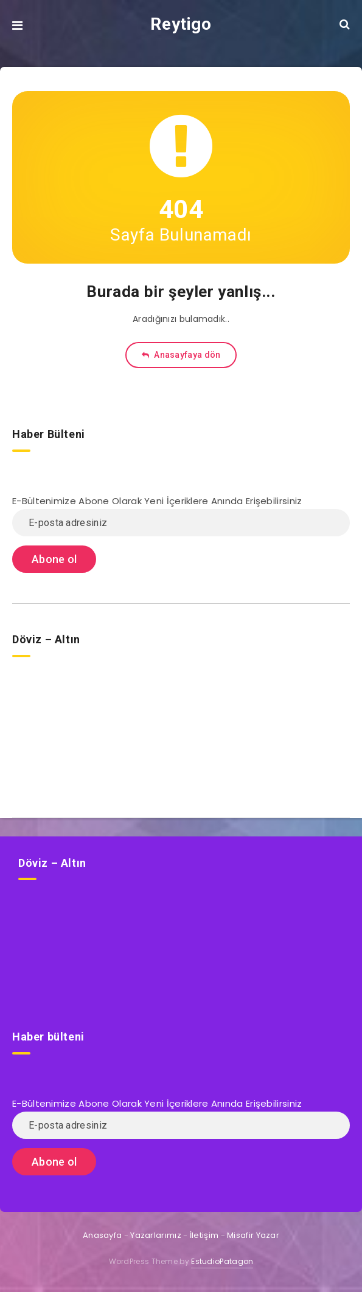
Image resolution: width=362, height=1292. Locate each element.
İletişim (204, 1235)
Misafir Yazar (253, 1235)
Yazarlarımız (155, 1235)
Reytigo (180, 24)
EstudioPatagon (222, 1261)
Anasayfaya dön (181, 355)
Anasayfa (102, 1235)
